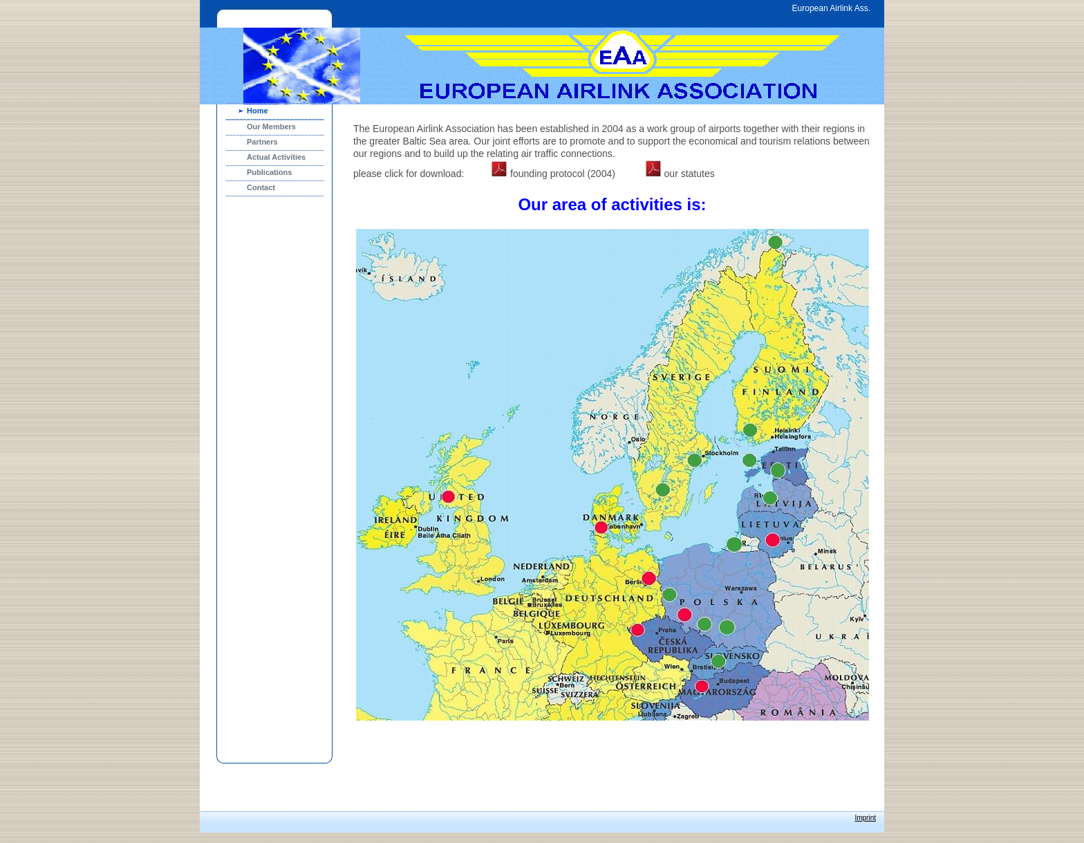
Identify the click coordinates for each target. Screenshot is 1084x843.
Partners (262, 142)
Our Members (271, 126)
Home (257, 110)
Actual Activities (276, 157)
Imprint (865, 818)
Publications (269, 172)
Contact (261, 187)
